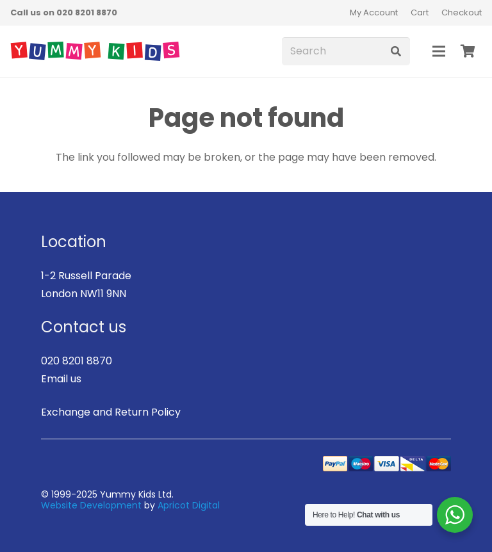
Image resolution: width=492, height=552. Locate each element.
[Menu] (439, 51)
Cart (420, 12)
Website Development (91, 505)
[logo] (95, 51)
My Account (374, 12)
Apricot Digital (189, 505)
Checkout (461, 12)
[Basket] (468, 51)
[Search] (346, 51)
